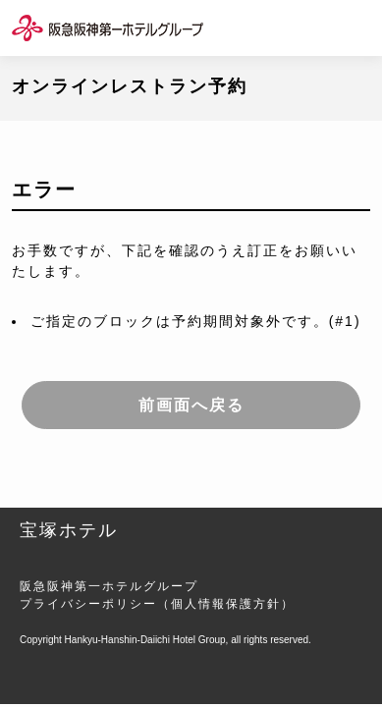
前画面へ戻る (191, 405)
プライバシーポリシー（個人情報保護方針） (157, 604)
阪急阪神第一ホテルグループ (109, 586)
